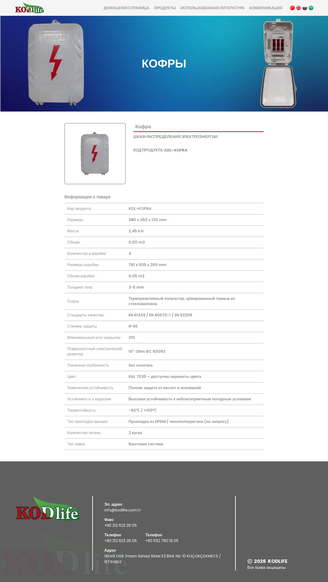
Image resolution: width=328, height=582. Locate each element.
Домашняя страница (126, 8)
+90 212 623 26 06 (120, 540)
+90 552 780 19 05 (161, 540)
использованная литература (212, 8)
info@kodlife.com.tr (122, 510)
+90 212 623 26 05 (120, 525)
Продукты (165, 8)
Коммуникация (265, 8)
